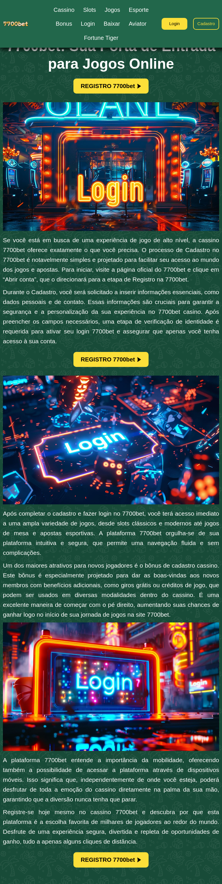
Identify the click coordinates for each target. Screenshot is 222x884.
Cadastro (204, 23)
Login (169, 23)
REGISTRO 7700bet (111, 87)
